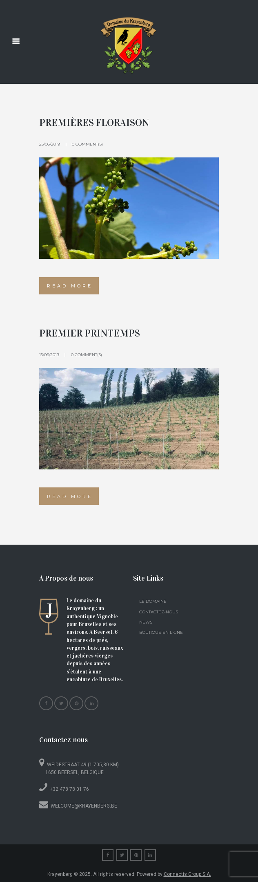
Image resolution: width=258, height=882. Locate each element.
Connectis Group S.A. (187, 874)
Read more (70, 286)
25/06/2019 (49, 144)
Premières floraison (94, 123)
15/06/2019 (49, 354)
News (145, 622)
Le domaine (153, 601)
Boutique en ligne (161, 632)
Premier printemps (89, 333)
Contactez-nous (158, 612)
